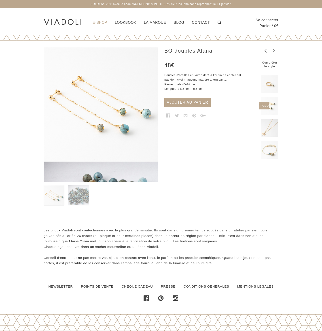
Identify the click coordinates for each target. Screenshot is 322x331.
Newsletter (60, 286)
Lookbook (125, 22)
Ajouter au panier (187, 102)
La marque (155, 22)
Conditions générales (206, 286)
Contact (201, 22)
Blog (179, 22)
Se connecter (267, 20)
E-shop (100, 22)
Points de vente (97, 286)
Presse (168, 286)
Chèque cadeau (137, 286)
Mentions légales (255, 286)
